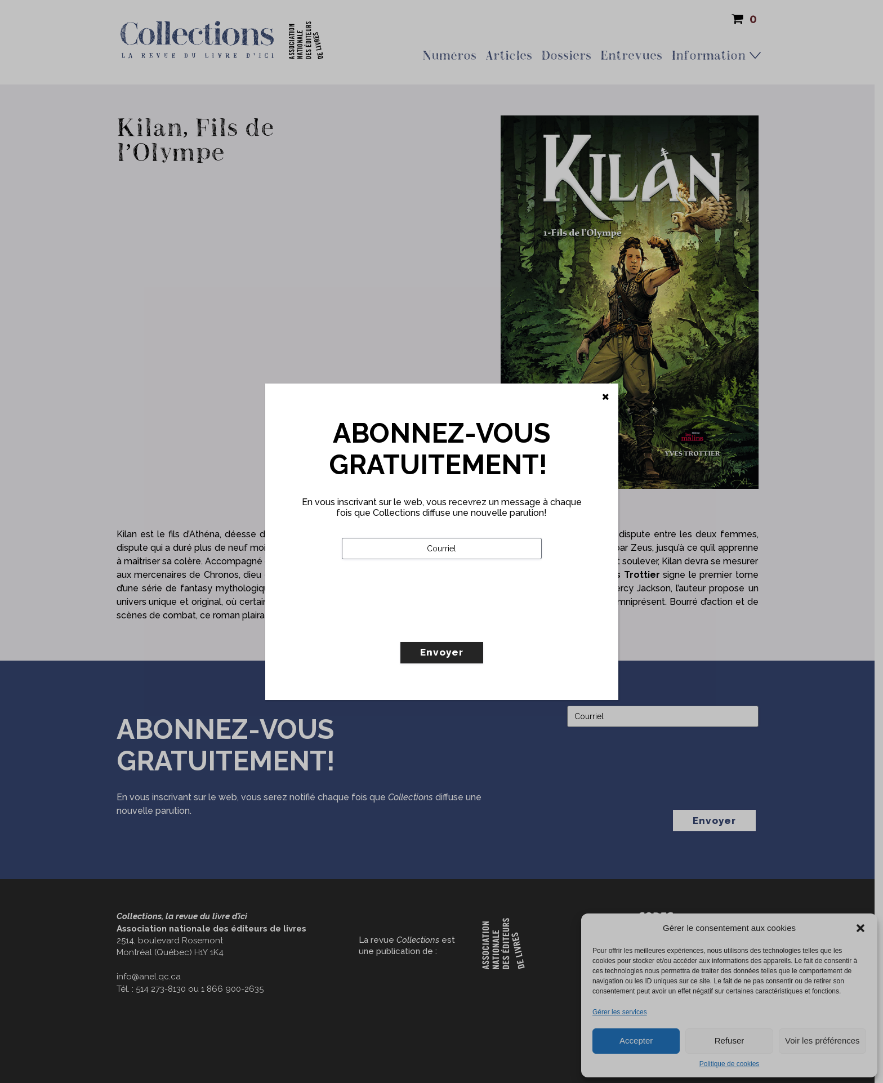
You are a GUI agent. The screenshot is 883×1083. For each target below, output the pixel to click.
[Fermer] (605, 397)
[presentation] (427, 624)
